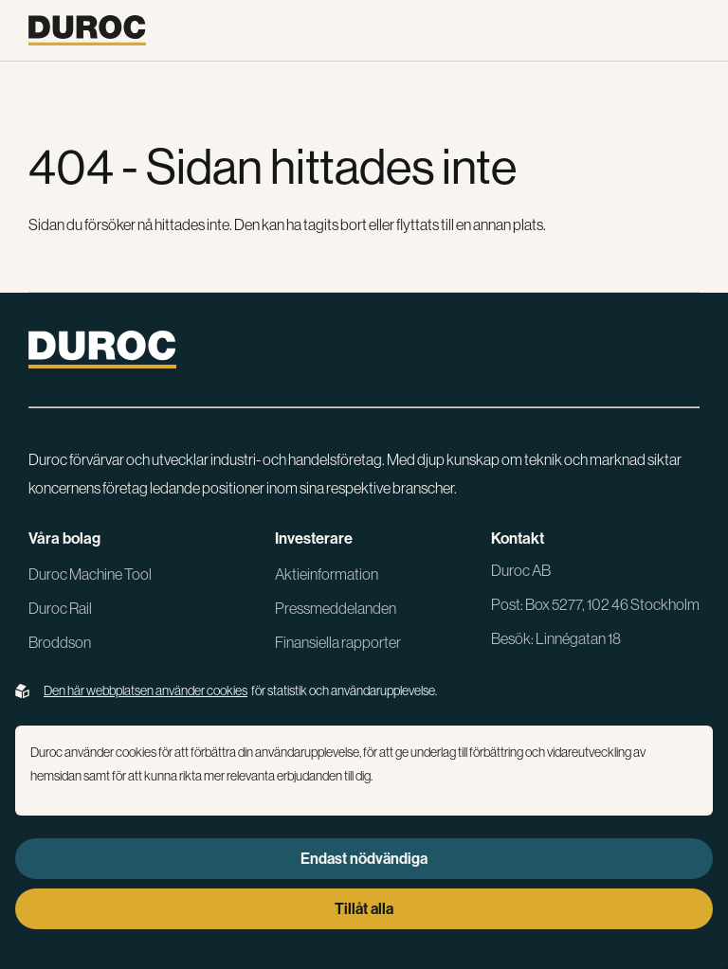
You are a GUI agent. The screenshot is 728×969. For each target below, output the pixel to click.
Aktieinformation (326, 574)
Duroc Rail (60, 608)
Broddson (59, 642)
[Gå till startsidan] (87, 30)
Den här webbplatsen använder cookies (145, 690)
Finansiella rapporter (338, 642)
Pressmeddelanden (335, 608)
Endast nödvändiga (364, 858)
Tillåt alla (364, 908)
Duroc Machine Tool (90, 574)
